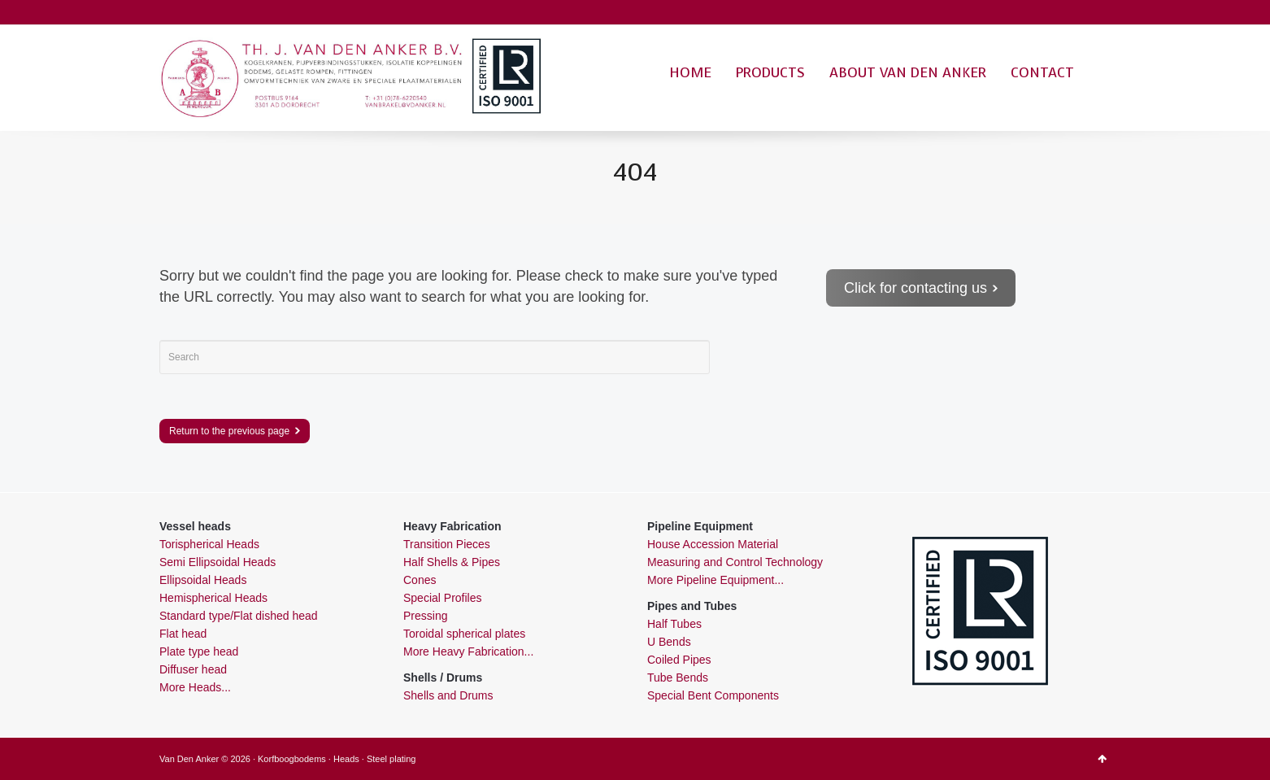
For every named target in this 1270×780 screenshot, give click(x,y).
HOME (690, 72)
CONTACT (1042, 72)
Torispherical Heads (209, 544)
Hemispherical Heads (213, 597)
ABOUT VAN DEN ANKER (907, 72)
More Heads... (195, 687)
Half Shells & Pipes (451, 562)
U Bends (669, 641)
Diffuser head (193, 669)
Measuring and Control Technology (735, 562)
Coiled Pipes (679, 659)
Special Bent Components (713, 695)
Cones (419, 579)
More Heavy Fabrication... (468, 651)
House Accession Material (712, 544)
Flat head (183, 633)
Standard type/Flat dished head (238, 615)
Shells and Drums (448, 695)
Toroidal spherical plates (464, 633)
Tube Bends (677, 677)
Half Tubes (674, 623)
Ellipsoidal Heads (202, 579)
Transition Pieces (446, 544)
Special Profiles (442, 597)
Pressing (425, 615)
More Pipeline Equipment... (715, 579)
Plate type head (198, 651)
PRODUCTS (770, 72)
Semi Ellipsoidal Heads (217, 562)
